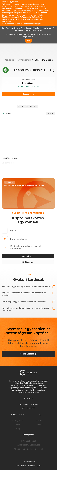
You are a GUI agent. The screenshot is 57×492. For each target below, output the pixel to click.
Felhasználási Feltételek (25, 466)
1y (23, 106)
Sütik (39, 466)
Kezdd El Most (28, 354)
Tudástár (39, 425)
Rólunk (39, 421)
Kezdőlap (9, 60)
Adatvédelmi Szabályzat (28, 445)
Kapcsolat (28, 94)
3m (19, 106)
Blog (18, 429)
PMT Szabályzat (28, 441)
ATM (18, 425)
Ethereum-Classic (44, 60)
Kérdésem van (27, 262)
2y (27, 106)
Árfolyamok (24, 60)
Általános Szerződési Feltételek (28, 449)
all (35, 106)
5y (31, 106)
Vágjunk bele (28, 256)
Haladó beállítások (11, 158)
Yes (28, 41)
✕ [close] (53, 28)
